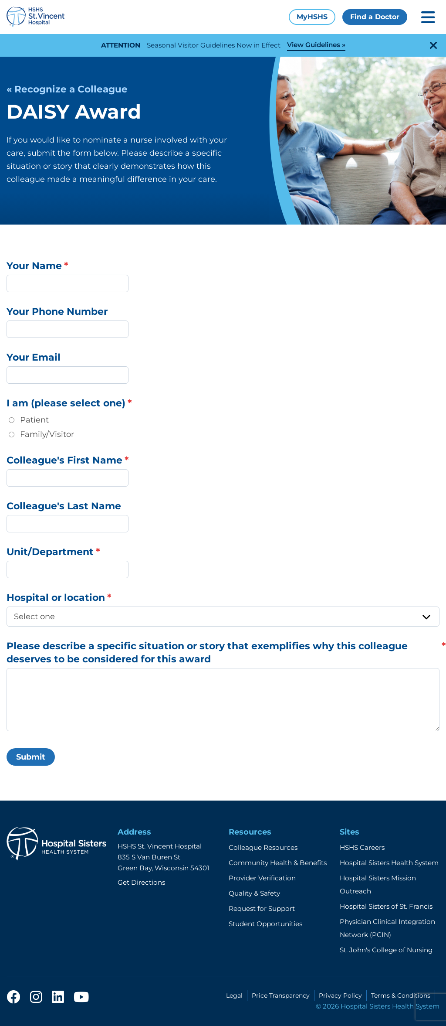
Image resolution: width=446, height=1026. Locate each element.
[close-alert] (433, 45)
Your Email (34, 357)
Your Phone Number (57, 311)
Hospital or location (56, 597)
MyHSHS (312, 17)
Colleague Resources (263, 847)
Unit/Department (50, 552)
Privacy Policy (340, 995)
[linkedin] (58, 997)
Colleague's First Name (64, 460)
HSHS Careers (362, 847)
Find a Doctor (374, 17)
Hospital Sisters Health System (389, 863)
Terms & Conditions (400, 995)
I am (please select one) (66, 403)
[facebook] (13, 997)
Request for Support (262, 908)
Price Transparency (281, 995)
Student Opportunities (265, 924)
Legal (234, 995)
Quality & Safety (254, 893)
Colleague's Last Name (64, 506)
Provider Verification (262, 878)
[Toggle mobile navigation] (428, 17)
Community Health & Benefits (278, 863)
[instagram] (36, 997)
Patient (34, 420)
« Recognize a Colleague (67, 89)
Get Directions (141, 882)
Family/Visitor (47, 434)
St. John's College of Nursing (386, 950)
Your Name (34, 266)
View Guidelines (313, 45)
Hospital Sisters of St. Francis (386, 906)
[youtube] (81, 997)
